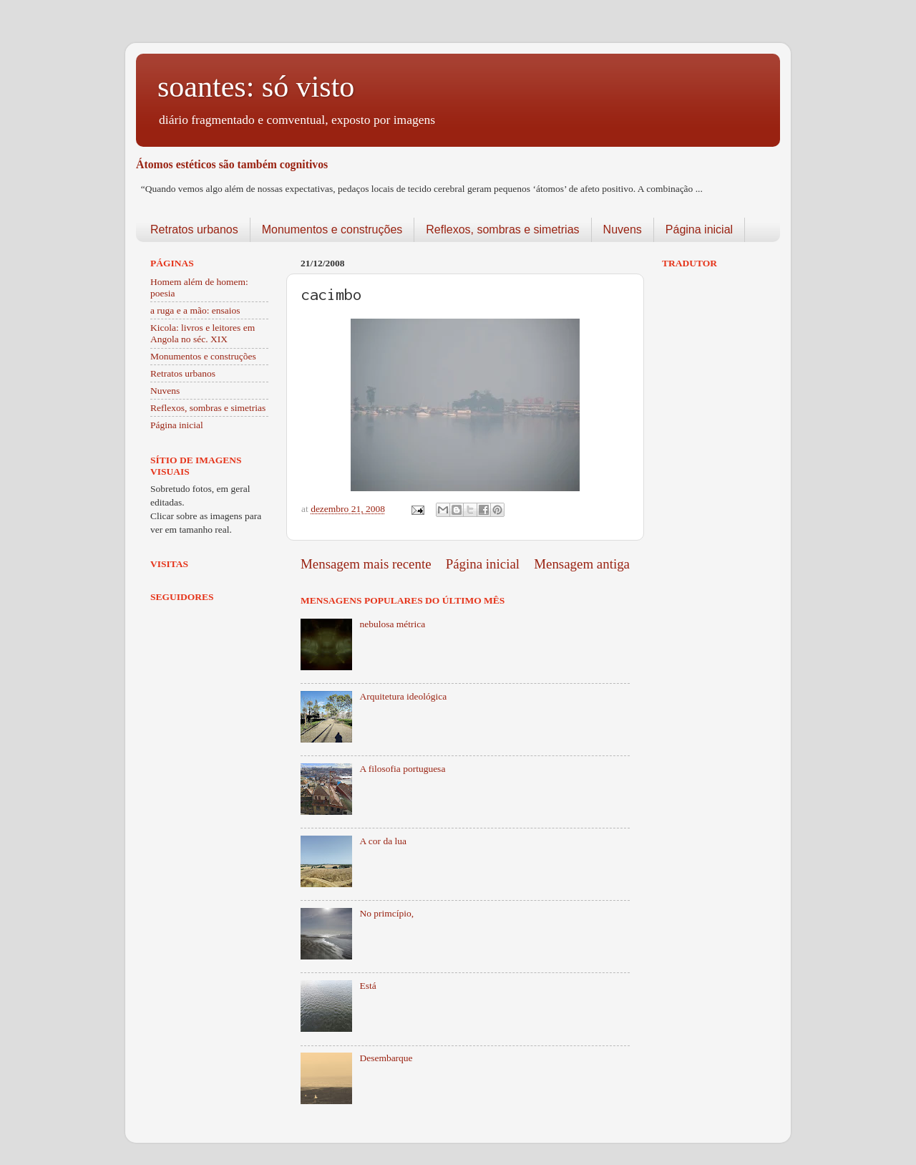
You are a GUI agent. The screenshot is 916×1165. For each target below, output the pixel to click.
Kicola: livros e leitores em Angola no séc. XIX (202, 333)
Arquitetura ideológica (403, 696)
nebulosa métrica (392, 624)
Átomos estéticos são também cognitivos (232, 164)
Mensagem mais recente (366, 563)
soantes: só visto (255, 86)
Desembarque (385, 1058)
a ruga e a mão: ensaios (195, 310)
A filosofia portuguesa (402, 768)
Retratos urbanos (194, 229)
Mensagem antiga (582, 563)
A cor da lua (382, 841)
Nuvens (622, 229)
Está (367, 985)
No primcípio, (386, 913)
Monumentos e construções (332, 229)
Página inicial (699, 229)
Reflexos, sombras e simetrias (502, 229)
